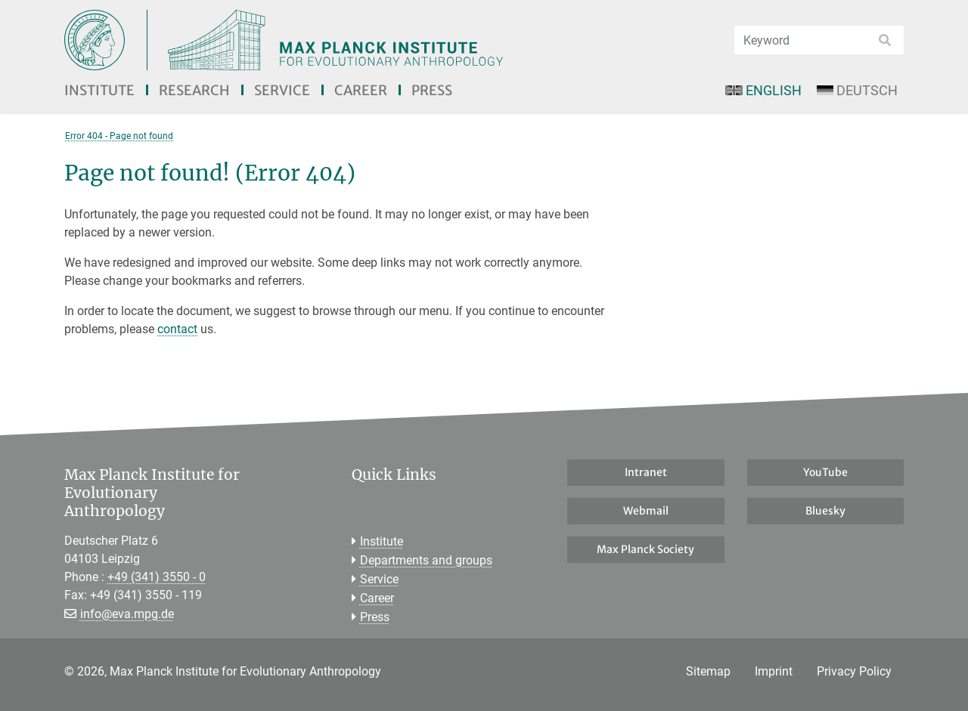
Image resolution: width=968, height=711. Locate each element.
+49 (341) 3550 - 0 (156, 577)
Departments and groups (426, 560)
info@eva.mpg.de (127, 614)
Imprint (774, 671)
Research (194, 90)
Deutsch (857, 90)
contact (177, 329)
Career (360, 90)
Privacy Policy (854, 671)
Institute (99, 90)
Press (431, 90)
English (763, 90)
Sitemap (708, 671)
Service (282, 90)
